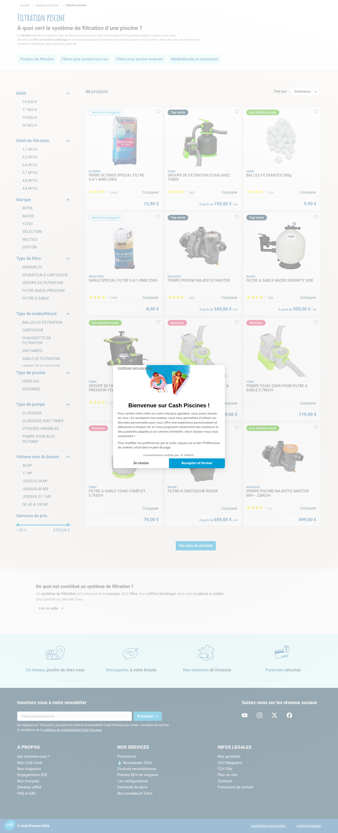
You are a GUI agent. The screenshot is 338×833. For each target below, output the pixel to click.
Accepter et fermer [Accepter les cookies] (196, 463)
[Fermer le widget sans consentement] (135, 368)
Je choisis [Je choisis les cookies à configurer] (141, 463)
